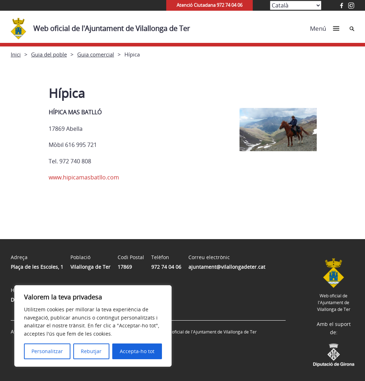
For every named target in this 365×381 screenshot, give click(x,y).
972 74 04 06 (166, 266)
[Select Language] (295, 5)
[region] (93, 326)
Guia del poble (49, 54)
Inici (16, 54)
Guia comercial (95, 54)
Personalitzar (47, 351)
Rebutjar (91, 351)
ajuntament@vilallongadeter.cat (226, 266)
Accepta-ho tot (137, 351)
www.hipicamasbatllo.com (84, 177)
